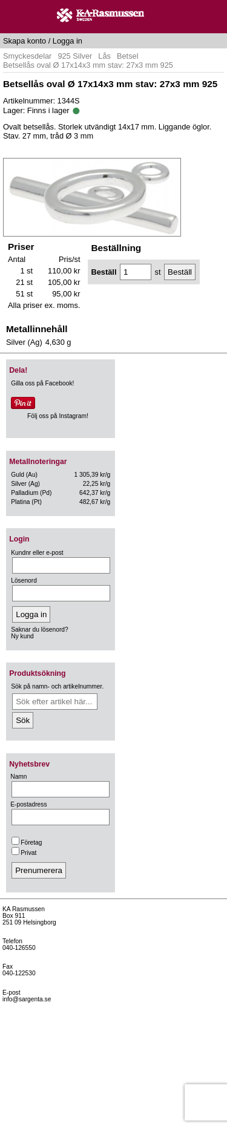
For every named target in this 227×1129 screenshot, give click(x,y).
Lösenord (24, 580)
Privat (24, 852)
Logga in (67, 40)
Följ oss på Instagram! (57, 416)
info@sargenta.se (26, 999)
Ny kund (22, 636)
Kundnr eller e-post (37, 552)
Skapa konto (24, 40)
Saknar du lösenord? (39, 629)
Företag (27, 842)
